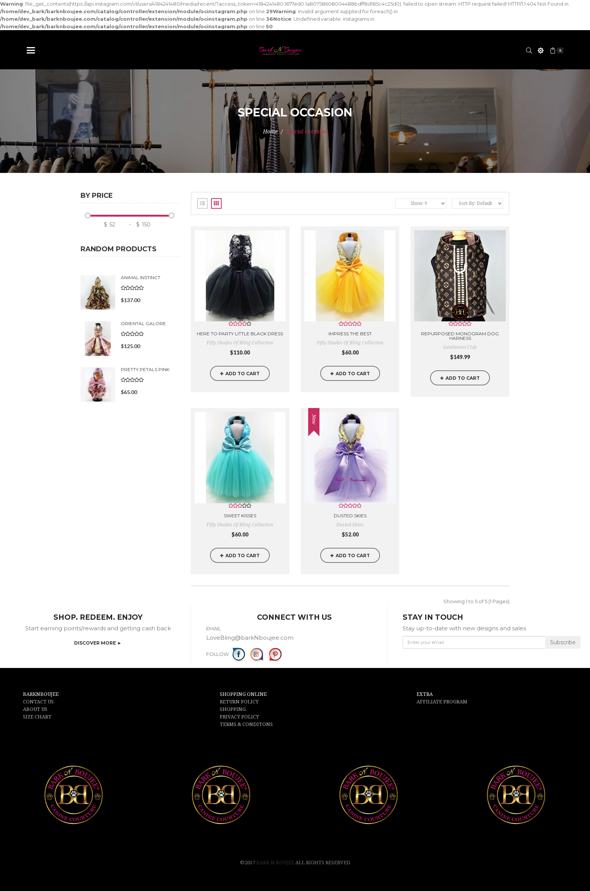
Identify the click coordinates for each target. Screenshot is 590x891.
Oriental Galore (143, 323)
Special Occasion (306, 131)
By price (97, 196)
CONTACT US (38, 702)
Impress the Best (350, 333)
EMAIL (213, 628)
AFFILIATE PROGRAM (442, 702)
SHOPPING (233, 709)
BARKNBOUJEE (41, 694)
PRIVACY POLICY (239, 717)
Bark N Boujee (275, 862)
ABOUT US (35, 709)
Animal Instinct (140, 277)
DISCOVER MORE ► (98, 643)
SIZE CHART (37, 717)
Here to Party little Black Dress (240, 333)
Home (270, 131)
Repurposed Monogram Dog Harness (460, 336)
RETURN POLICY (239, 702)
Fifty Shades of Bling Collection (240, 342)
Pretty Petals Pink (145, 369)
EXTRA (425, 694)
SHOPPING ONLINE (243, 694)
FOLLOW (217, 654)
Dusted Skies (350, 515)
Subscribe (563, 642)
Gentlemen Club (460, 347)
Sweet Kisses (240, 515)
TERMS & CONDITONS (246, 724)
